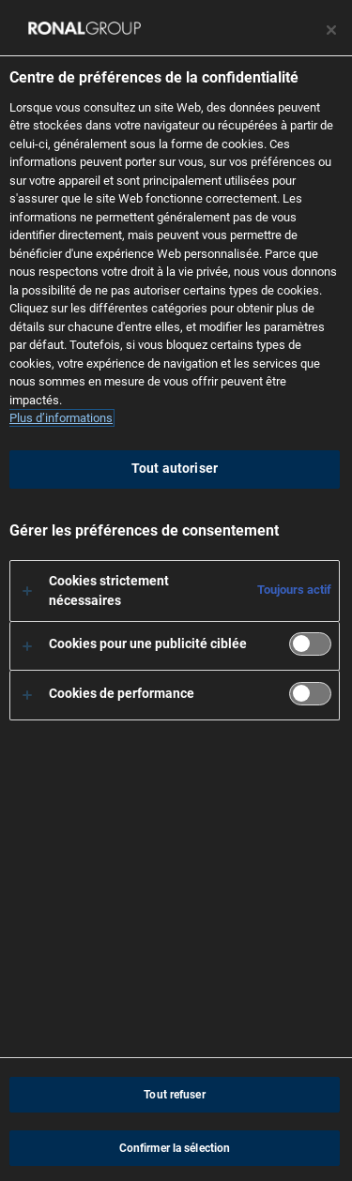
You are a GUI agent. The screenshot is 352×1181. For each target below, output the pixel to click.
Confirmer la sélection (175, 1148)
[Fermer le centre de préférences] (331, 30)
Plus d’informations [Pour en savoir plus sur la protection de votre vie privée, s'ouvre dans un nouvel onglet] (61, 418)
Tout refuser (174, 1094)
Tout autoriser (174, 469)
